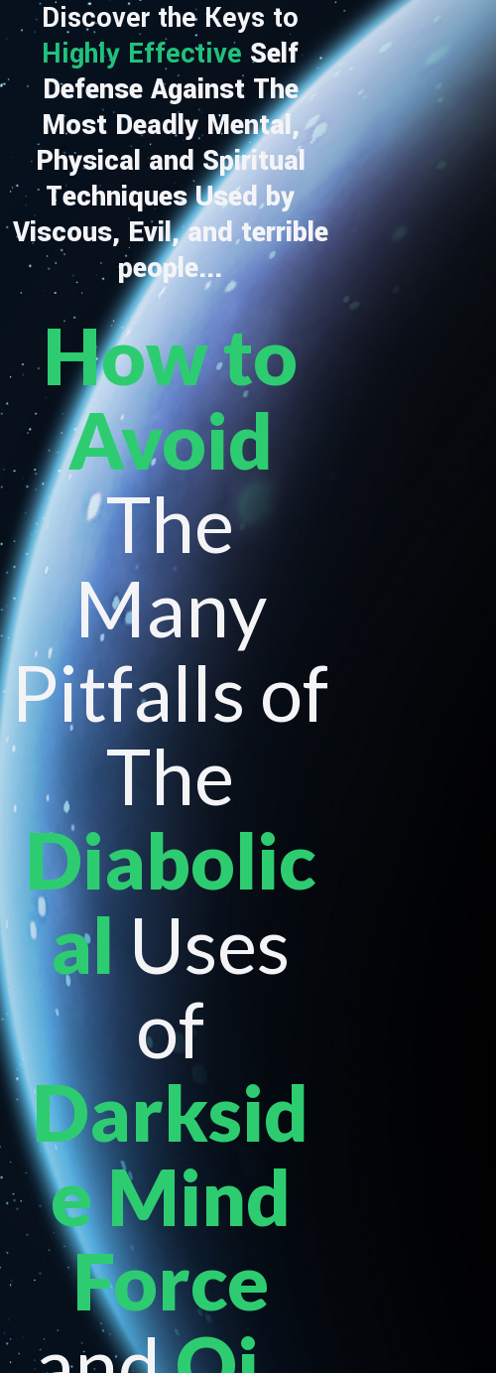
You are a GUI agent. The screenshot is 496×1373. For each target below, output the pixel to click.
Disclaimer (427, 1349)
